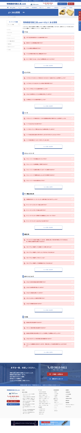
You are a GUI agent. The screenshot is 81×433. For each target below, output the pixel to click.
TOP (8, 16)
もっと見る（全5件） (48, 187)
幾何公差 (55, 410)
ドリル (9, 29)
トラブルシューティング (58, 404)
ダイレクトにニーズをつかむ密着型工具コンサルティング (29, 394)
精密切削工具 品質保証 (43, 393)
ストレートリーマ (11, 38)
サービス (40, 390)
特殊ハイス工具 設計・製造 (43, 405)
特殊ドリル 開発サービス (43, 395)
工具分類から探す (42, 409)
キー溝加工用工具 (11, 41)
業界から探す (41, 413)
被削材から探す (41, 412)
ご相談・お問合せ (57, 374)
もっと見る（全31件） (48, 269)
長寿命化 (55, 391)
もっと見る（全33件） (48, 65)
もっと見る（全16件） (48, 227)
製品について (56, 402)
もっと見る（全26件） (48, 106)
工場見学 (67, 396)
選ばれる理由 (24, 392)
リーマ (9, 35)
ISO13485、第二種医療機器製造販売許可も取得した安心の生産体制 (29, 410)
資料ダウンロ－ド (79, 31)
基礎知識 (55, 400)
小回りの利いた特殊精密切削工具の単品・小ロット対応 (29, 413)
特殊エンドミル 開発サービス (44, 398)
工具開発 (55, 395)
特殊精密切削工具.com (16, 3)
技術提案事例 (56, 390)
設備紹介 (67, 390)
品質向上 (55, 396)
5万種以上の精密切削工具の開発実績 (29, 396)
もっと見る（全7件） (48, 352)
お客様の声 (68, 392)
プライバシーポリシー (70, 404)
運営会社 (67, 400)
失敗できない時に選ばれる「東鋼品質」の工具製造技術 (29, 402)
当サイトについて (11, 46)
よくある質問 (68, 394)
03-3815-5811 (58, 367)
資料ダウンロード (63, 3)
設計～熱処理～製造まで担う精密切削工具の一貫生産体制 (29, 404)
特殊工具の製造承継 (42, 391)
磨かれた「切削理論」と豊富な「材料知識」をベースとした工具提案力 (29, 399)
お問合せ (71, 3)
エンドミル (10, 32)
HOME (23, 390)
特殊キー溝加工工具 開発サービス (44, 403)
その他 (9, 49)
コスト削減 (56, 393)
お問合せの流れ (69, 398)
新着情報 (67, 402)
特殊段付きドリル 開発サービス (44, 396)
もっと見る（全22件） (48, 146)
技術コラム (56, 398)
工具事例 (40, 407)
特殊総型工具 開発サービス (43, 401)
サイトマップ (68, 406)
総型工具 (9, 44)
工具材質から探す (42, 410)
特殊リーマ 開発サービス (43, 400)
